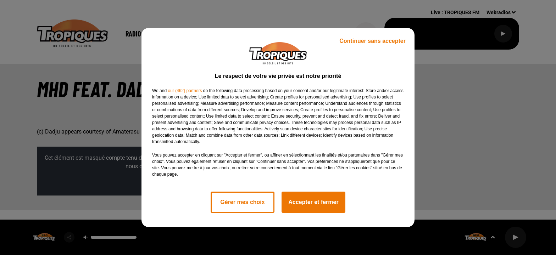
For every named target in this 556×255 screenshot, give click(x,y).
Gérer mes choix (242, 202)
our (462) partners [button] (185, 90)
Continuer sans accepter (372, 41)
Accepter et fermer (313, 202)
